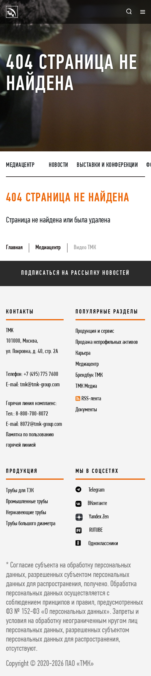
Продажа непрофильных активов (107, 342)
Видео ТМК (85, 247)
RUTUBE (96, 530)
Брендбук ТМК (89, 375)
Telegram (97, 490)
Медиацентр (20, 165)
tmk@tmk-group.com (40, 385)
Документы (86, 410)
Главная (14, 247)
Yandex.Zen (98, 517)
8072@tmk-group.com (41, 424)
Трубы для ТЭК (20, 491)
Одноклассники (103, 544)
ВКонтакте (97, 503)
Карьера (83, 353)
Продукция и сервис (95, 331)
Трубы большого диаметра (30, 524)
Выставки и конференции (107, 165)
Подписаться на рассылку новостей (75, 273)
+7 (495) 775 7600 (41, 374)
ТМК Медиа (86, 386)
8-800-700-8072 (32, 414)
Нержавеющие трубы (26, 513)
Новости (58, 165)
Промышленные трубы (27, 502)
